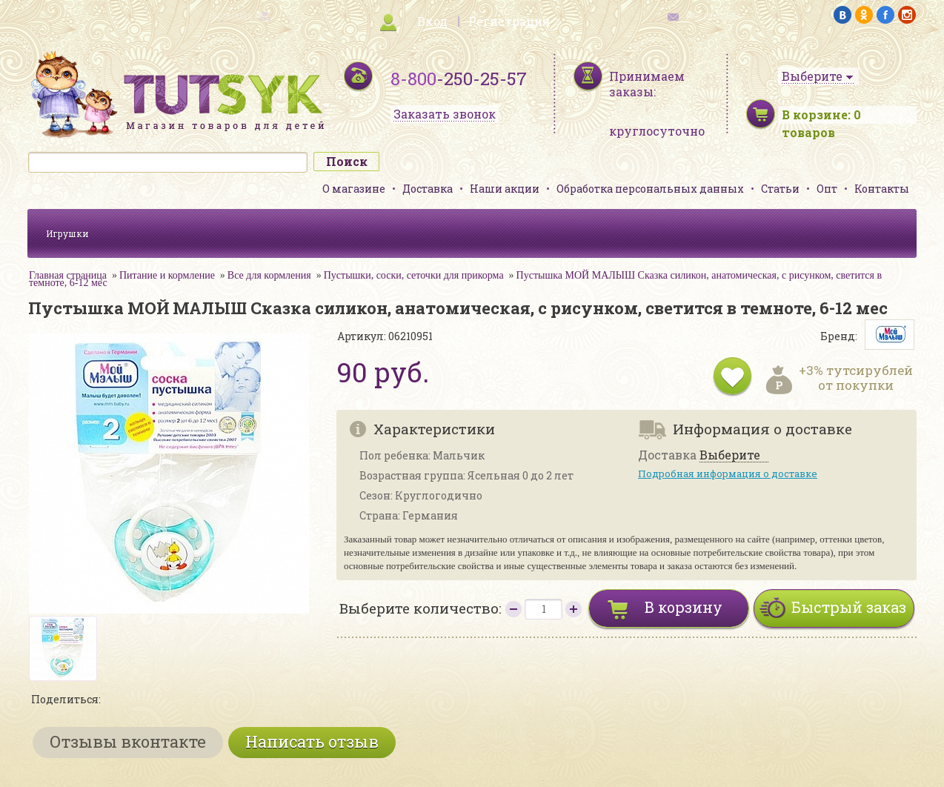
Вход (432, 21)
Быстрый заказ (848, 607)
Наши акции (504, 189)
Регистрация (509, 21)
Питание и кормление (167, 275)
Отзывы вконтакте (128, 741)
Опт (827, 189)
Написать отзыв (312, 741)
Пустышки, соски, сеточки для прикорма (414, 275)
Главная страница (68, 275)
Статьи (780, 189)
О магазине (353, 189)
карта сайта (230, 15)
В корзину (683, 607)
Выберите (729, 455)
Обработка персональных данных (650, 189)
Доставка (427, 189)
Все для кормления (269, 275)
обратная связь (713, 15)
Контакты (881, 189)
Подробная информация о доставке (727, 473)
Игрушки (67, 233)
